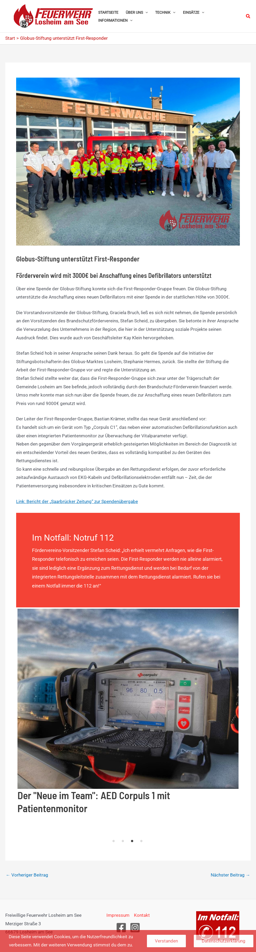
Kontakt (142, 915)
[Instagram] (135, 927)
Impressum (117, 915)
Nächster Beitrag (230, 875)
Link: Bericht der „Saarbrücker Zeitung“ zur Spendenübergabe (77, 501)
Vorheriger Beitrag (27, 875)
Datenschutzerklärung (223, 941)
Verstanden (166, 941)
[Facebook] (121, 927)
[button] (145, 12)
